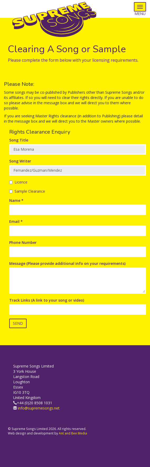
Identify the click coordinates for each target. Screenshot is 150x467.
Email (16, 221)
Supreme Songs (58, 19)
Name (16, 200)
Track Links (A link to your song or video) (46, 300)
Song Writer (20, 161)
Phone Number (23, 242)
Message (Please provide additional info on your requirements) (67, 263)
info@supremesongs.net (39, 408)
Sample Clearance (27, 191)
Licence (18, 182)
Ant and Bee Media (73, 433)
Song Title (18, 140)
